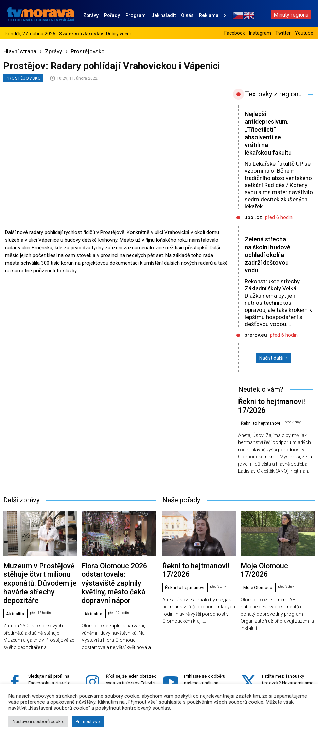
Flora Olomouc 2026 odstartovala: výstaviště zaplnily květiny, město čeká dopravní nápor (115, 564)
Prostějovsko (88, 51)
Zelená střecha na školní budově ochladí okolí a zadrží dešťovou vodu (266, 262)
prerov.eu (255, 343)
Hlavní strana (19, 51)
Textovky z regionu (273, 94)
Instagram (260, 33)
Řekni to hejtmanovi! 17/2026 (267, 407)
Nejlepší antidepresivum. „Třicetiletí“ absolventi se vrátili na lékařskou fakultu (268, 137)
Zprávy (53, 51)
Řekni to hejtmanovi (262, 419)
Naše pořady (181, 495)
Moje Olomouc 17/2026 (264, 559)
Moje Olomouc (259, 571)
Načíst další (273, 366)
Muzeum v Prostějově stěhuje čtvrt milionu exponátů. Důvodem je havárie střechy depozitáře (37, 564)
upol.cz (253, 225)
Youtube (304, 33)
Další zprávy (21, 495)
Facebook (234, 33)
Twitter (283, 33)
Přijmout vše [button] (88, 721)
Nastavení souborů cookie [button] (38, 721)
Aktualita (16, 581)
